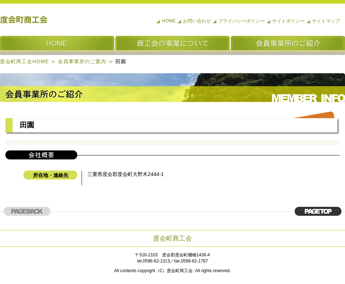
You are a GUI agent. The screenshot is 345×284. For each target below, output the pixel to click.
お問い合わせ (197, 21)
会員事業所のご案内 (82, 61)
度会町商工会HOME (24, 61)
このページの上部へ (318, 211)
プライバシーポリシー (241, 21)
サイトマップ (326, 21)
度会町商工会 (24, 20)
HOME (169, 20)
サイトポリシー (288, 21)
